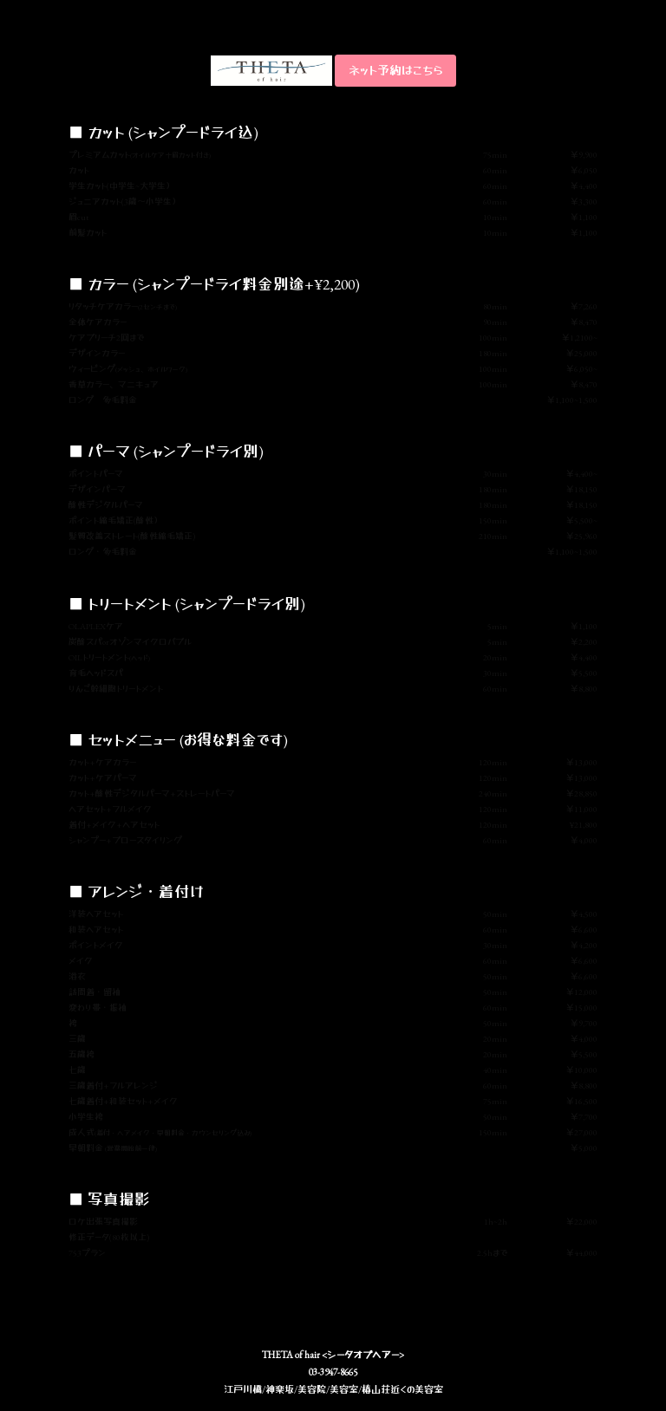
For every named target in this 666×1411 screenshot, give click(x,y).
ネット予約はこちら (395, 70)
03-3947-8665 (333, 1372)
